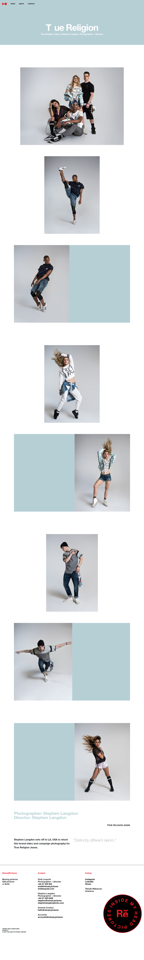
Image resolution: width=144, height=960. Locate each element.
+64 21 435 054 (45, 884)
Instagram (90, 880)
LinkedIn (89, 882)
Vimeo (88, 884)
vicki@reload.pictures (48, 887)
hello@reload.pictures (48, 910)
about (21, 4)
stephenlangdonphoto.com (51, 903)
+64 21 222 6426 (45, 898)
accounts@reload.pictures (50, 917)
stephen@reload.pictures (50, 901)
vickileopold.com (46, 889)
